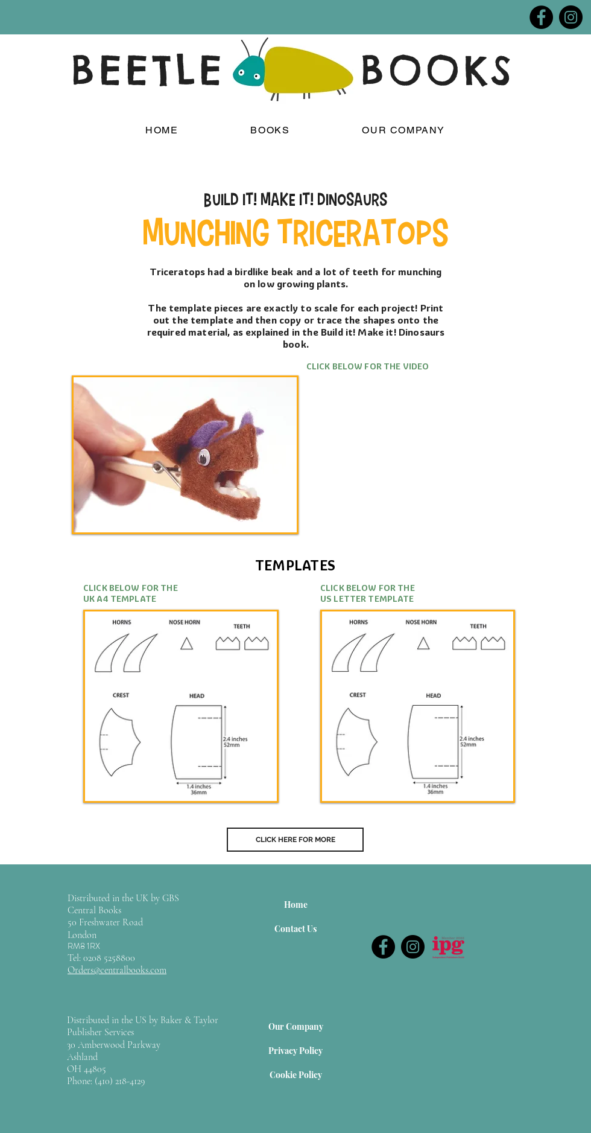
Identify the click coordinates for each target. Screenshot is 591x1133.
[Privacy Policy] (295, 1050)
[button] (269, 130)
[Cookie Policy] (295, 1074)
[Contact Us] (295, 928)
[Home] (295, 904)
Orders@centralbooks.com (117, 970)
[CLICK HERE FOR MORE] (295, 840)
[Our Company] (295, 1026)
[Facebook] (541, 17)
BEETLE (148, 70)
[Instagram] (571, 17)
